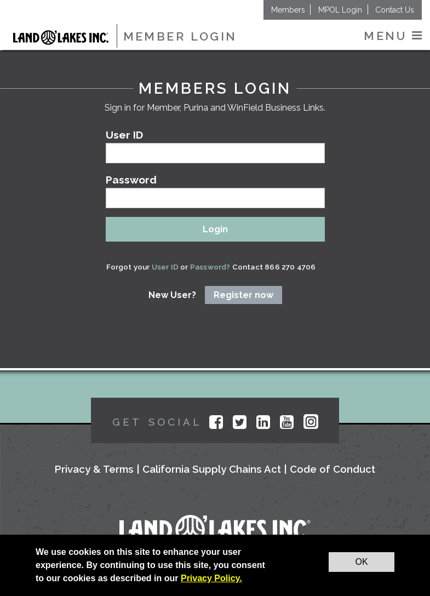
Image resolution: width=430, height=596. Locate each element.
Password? (209, 266)
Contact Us (394, 9)
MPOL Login (340, 9)
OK (361, 561)
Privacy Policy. (211, 578)
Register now (243, 295)
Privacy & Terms (94, 469)
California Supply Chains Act (211, 469)
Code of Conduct (332, 469)
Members (288, 9)
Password (215, 191)
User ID (215, 146)
